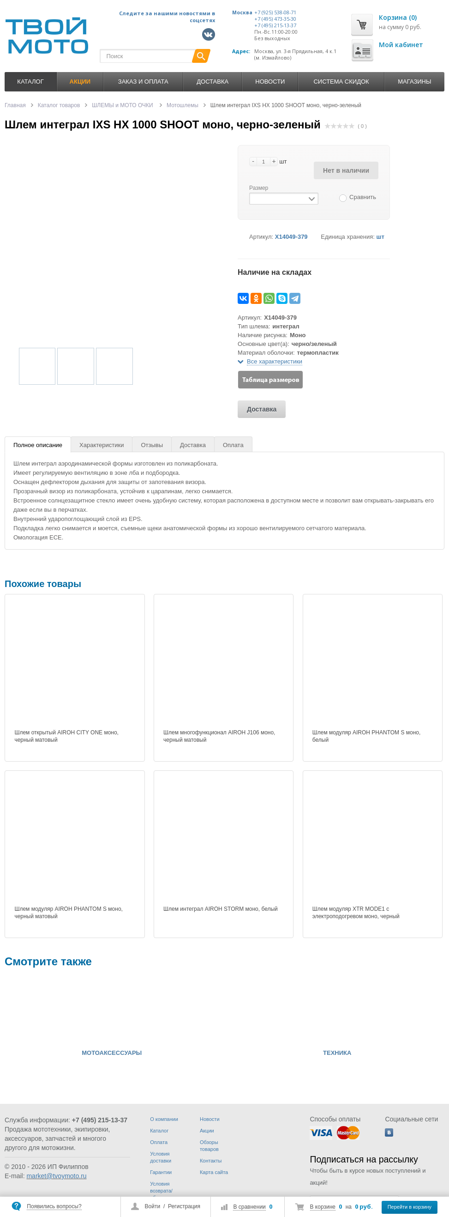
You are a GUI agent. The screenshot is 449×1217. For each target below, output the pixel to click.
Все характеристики (274, 361)
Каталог (30, 81)
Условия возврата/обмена (161, 1190)
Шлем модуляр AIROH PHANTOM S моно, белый (366, 736)
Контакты (211, 1160)
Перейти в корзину (409, 1207)
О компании (164, 1119)
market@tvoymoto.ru (56, 1176)
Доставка (212, 81)
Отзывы (152, 445)
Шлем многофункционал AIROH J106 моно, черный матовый (219, 736)
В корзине (322, 1207)
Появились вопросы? (54, 1206)
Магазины (414, 81)
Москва (242, 12)
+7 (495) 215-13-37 (275, 25)
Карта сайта (214, 1172)
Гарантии (161, 1172)
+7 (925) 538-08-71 (275, 12)
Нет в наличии (346, 170)
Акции (207, 1130)
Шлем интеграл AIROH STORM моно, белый (220, 909)
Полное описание (37, 445)
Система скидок (341, 81)
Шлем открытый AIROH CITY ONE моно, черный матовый (66, 736)
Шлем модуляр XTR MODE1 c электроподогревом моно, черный (356, 913)
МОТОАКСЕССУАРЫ (112, 1053)
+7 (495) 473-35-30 (275, 19)
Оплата (233, 445)
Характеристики (101, 445)
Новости (270, 81)
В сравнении (249, 1207)
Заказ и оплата (143, 81)
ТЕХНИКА (337, 1053)
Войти (153, 1206)
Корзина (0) (398, 17)
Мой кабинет (401, 44)
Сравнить (362, 197)
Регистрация (184, 1206)
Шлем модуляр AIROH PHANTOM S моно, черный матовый (68, 913)
